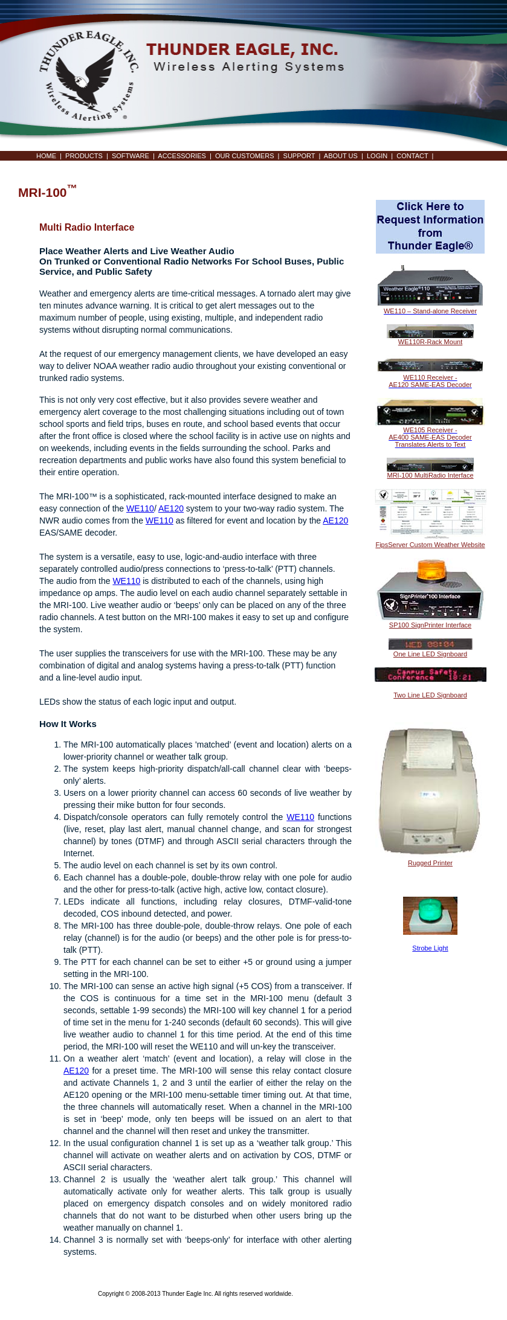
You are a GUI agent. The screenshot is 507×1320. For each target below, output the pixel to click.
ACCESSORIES (181, 155)
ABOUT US (341, 155)
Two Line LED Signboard (430, 695)
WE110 (140, 508)
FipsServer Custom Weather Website (430, 544)
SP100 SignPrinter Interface (430, 625)
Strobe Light (430, 948)
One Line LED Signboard (430, 654)
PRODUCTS (84, 155)
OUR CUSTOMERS (244, 155)
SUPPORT (299, 155)
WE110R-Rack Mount (430, 341)
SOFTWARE (130, 155)
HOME (46, 155)
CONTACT (412, 155)
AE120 (171, 508)
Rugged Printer (430, 863)
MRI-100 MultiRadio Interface (430, 475)
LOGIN (377, 155)
